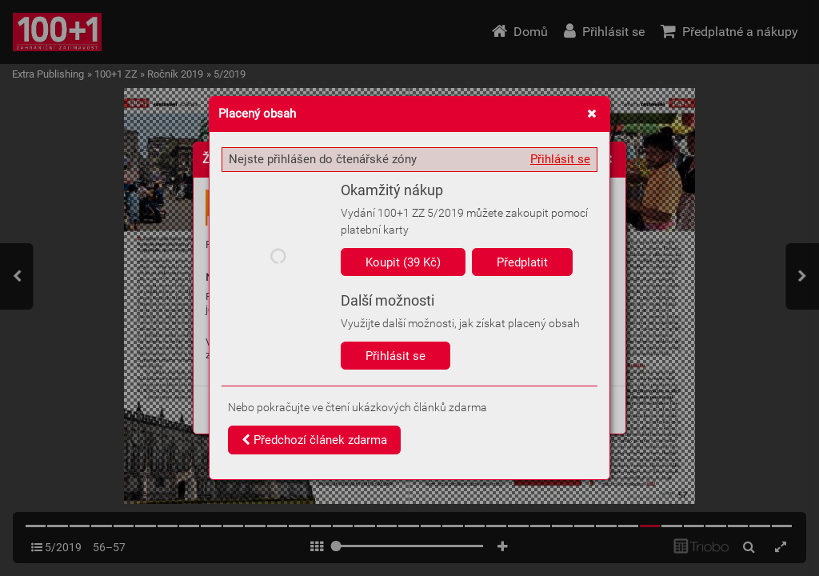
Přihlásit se (560, 159)
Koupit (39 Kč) (403, 262)
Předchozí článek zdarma (314, 440)
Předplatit (522, 262)
